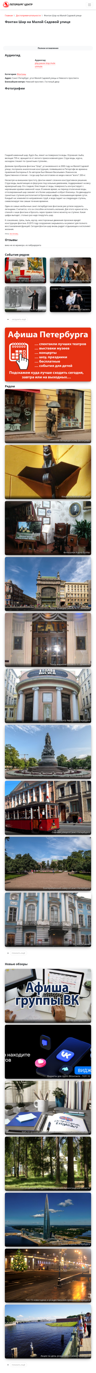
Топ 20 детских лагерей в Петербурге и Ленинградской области (55, 1187)
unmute (38, 66)
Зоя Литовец (14, 234)
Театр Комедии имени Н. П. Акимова (70, 608)
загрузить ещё (19, 319)
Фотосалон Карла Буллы (77, 552)
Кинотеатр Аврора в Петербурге (72, 720)
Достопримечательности (28, 15)
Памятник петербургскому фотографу (69, 440)
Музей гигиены (81, 944)
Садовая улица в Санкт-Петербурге (71, 832)
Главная (9, 15)
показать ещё (18, 953)
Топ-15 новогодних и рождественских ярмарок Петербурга (58, 1299)
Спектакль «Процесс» (33, 309)
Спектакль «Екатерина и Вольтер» (71, 280)
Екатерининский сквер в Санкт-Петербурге (66, 888)
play (37, 63)
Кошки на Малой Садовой (76, 496)
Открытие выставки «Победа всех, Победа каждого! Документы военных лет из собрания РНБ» (26, 278)
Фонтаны (21, 74)
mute (52, 63)
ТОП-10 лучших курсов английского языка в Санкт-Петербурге (56, 1132)
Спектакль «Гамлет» (79, 309)
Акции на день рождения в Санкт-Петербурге (65, 1355)
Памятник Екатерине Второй (74, 776)
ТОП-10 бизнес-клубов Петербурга (71, 1244)
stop (48, 63)
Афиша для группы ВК (78, 1020)
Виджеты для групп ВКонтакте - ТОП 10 (68, 1076)
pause (42, 63)
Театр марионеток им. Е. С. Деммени (70, 664)
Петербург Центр (18, 5)
